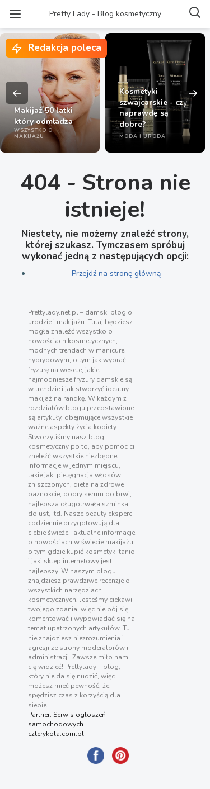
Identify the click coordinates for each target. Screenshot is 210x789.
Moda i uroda (142, 136)
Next (193, 93)
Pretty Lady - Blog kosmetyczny (105, 13)
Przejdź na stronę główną (116, 273)
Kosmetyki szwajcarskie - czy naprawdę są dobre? (153, 108)
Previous (17, 93)
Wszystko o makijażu (33, 133)
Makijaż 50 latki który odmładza (43, 116)
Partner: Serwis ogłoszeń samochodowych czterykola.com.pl (67, 724)
